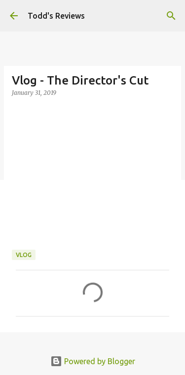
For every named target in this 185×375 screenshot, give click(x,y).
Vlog (24, 255)
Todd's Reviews (56, 15)
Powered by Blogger (92, 361)
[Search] (171, 16)
